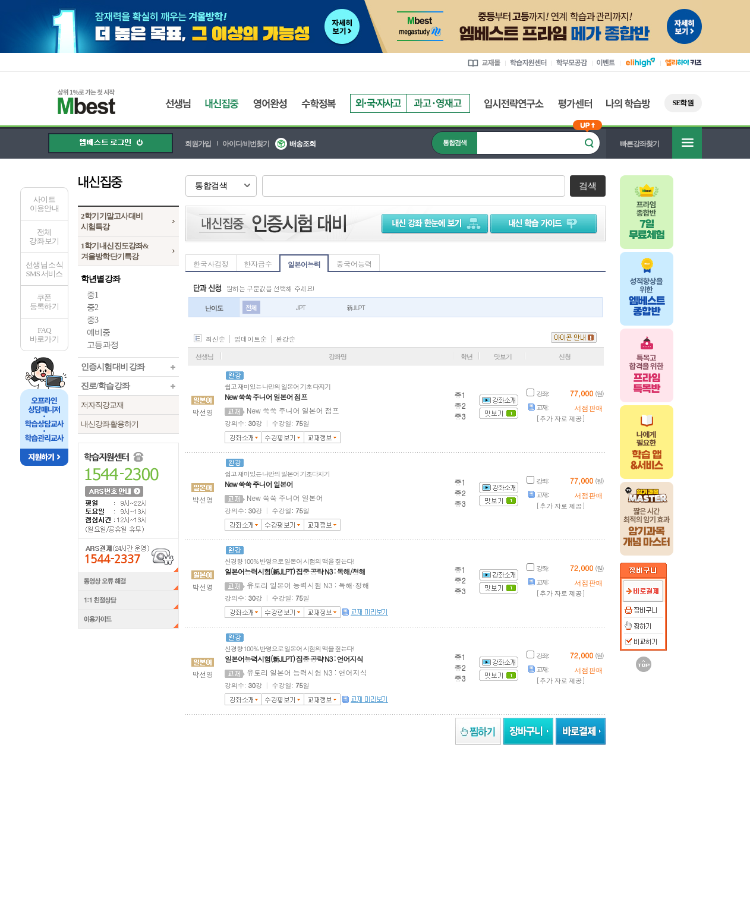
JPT (300, 307)
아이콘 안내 (574, 337)
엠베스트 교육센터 (452, 835)
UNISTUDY (558, 801)
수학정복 (318, 104)
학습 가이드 (545, 222)
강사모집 (300, 835)
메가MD (631, 801)
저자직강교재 (102, 404)
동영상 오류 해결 (128, 581)
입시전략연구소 (514, 104)
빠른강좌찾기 (639, 144)
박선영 (202, 412)
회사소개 (217, 835)
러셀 (247, 801)
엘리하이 (112, 801)
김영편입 (483, 801)
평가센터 (575, 104)
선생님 (178, 104)
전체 (250, 307)
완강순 (285, 339)
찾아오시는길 (389, 835)
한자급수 (258, 263)
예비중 (98, 332)
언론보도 (258, 835)
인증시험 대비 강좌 (112, 366)
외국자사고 (378, 103)
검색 (587, 186)
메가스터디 (181, 801)
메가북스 (406, 801)
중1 (92, 295)
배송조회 (302, 144)
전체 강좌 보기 (44, 236)
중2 (92, 307)
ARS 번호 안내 (113, 491)
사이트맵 (508, 835)
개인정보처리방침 (604, 835)
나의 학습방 (628, 104)
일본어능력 (304, 264)
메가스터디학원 (319, 801)
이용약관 (550, 835)
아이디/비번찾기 (245, 144)
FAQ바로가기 (44, 334)
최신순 (215, 339)
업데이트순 (250, 339)
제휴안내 (342, 835)
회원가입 (198, 144)
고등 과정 (102, 344)
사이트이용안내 (44, 204)
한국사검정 (211, 263)
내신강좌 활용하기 (109, 423)
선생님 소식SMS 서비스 (44, 269)
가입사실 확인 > (580, 906)
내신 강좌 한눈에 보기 (432, 222)
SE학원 (683, 102)
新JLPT (355, 307)
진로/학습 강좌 (105, 385)
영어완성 (270, 104)
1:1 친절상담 (128, 600)
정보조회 (170, 864)
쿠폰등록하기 (44, 302)
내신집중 (222, 104)
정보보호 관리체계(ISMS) (531, 872)
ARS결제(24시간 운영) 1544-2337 (128, 555)
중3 (92, 320)
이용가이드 (128, 620)
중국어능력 (354, 263)
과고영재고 (438, 103)
